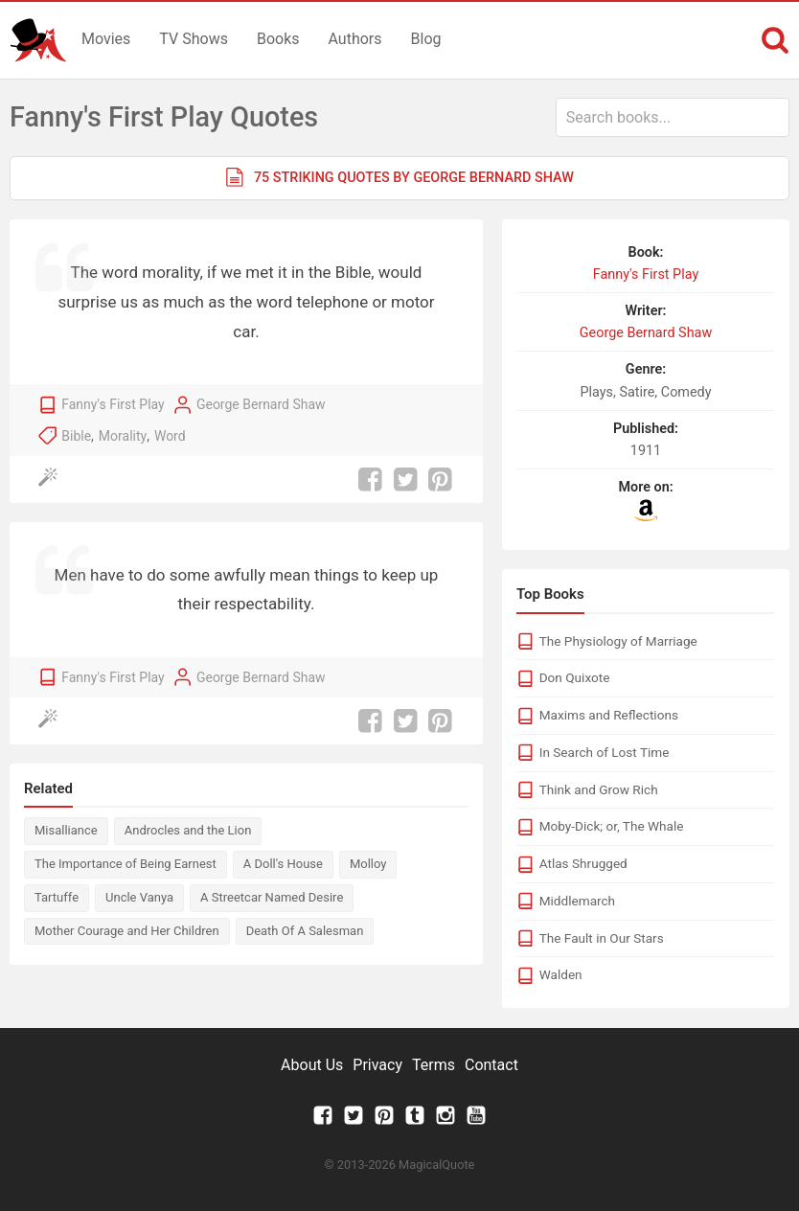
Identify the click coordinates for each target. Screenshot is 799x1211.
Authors (355, 39)
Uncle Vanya (139, 897)
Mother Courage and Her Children (126, 931)
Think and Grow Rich (598, 789)
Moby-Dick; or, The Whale (611, 826)
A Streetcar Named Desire (271, 897)
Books (278, 39)
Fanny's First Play (112, 404)
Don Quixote (574, 677)
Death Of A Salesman (305, 931)
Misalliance (66, 830)
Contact (491, 1065)
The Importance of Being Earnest (125, 864)
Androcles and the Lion (188, 830)
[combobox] (672, 117)
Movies (105, 39)
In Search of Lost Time (604, 752)
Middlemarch (577, 900)
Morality (123, 436)
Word (170, 436)
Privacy (377, 1065)
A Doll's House (283, 864)
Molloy (368, 864)
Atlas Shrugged (583, 863)
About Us (312, 1065)
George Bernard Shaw (261, 404)
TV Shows (193, 39)
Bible (76, 436)
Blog (426, 39)
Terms (433, 1065)
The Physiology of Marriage (618, 641)
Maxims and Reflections (608, 714)
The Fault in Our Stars (601, 938)
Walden (560, 974)
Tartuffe (56, 897)
